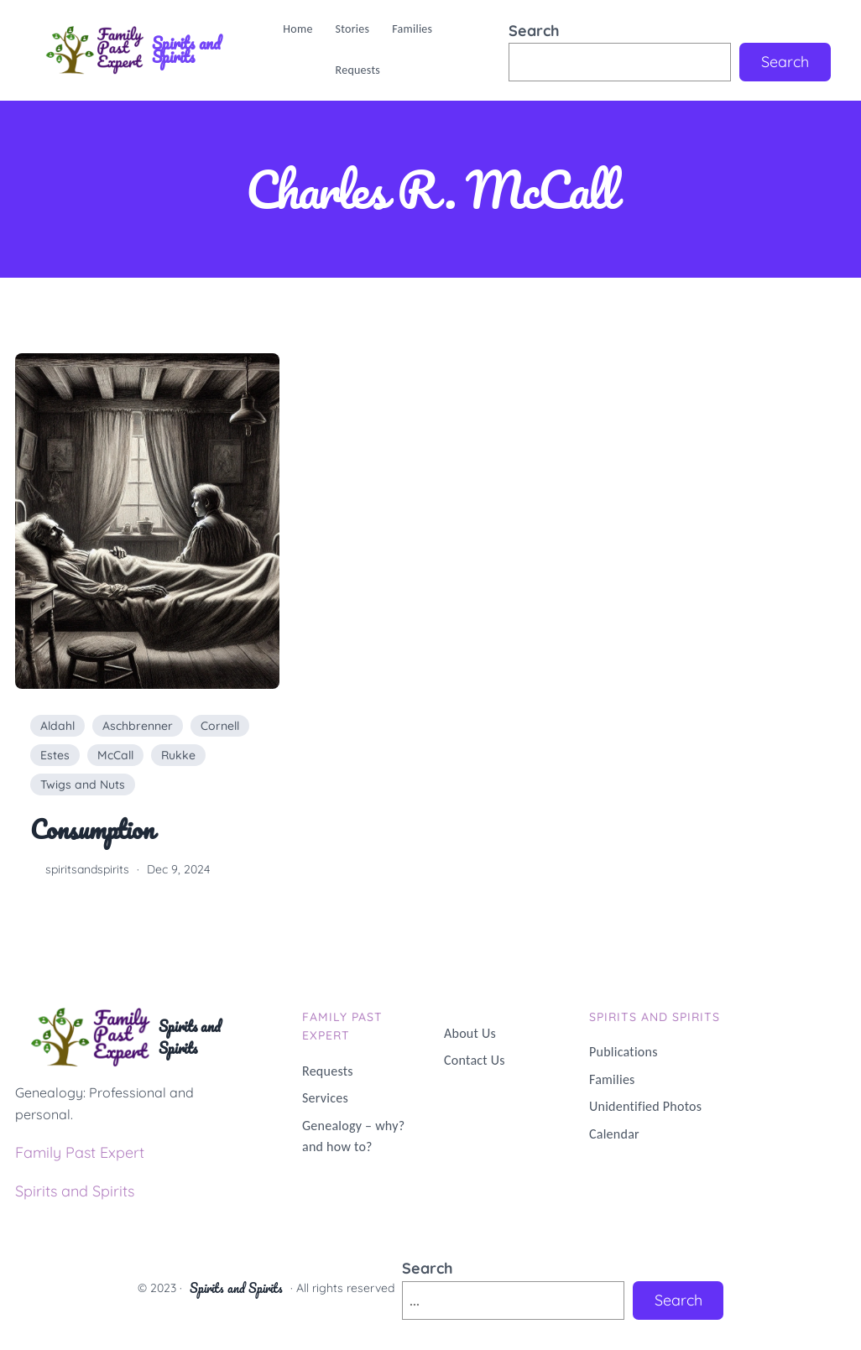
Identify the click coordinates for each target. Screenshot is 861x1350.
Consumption (92, 830)
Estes (55, 755)
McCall (115, 755)
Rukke (178, 755)
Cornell (220, 725)
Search (534, 30)
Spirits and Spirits (186, 50)
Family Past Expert (79, 1152)
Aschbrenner (137, 725)
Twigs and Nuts (82, 784)
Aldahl (57, 725)
